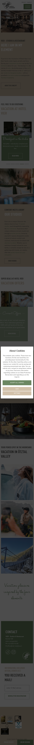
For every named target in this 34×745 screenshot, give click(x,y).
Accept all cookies (17, 382)
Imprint (17, 377)
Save (17, 389)
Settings (17, 393)
